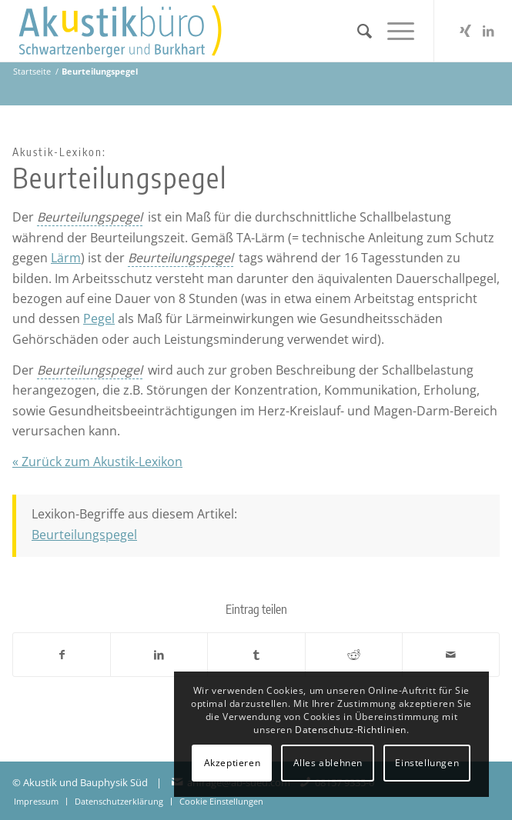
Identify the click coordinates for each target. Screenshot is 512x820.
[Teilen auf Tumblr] (256, 654)
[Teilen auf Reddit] (354, 654)
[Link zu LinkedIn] (488, 30)
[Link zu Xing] (465, 30)
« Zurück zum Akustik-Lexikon (97, 461)
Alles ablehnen (328, 762)
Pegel (99, 318)
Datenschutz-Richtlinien (351, 729)
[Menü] (393, 31)
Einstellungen (427, 762)
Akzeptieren (232, 762)
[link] (89, 217)
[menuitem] (357, 31)
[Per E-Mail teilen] (451, 654)
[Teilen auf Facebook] (61, 654)
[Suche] (357, 31)
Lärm (66, 257)
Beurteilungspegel (84, 534)
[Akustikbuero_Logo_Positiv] (207, 31)
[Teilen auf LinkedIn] (159, 654)
